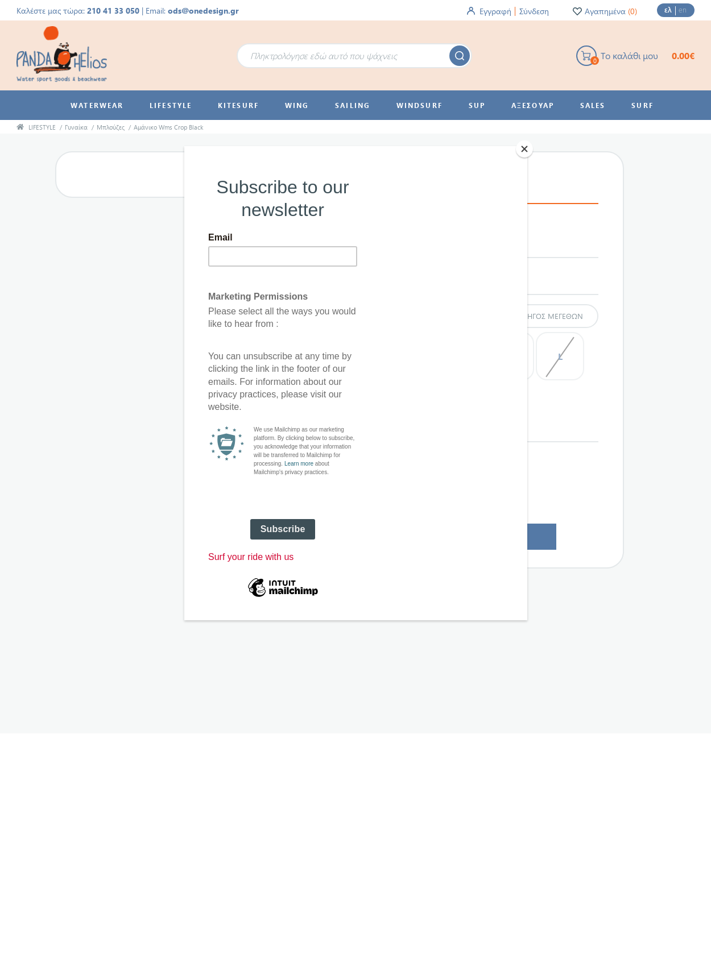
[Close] (524, 148)
